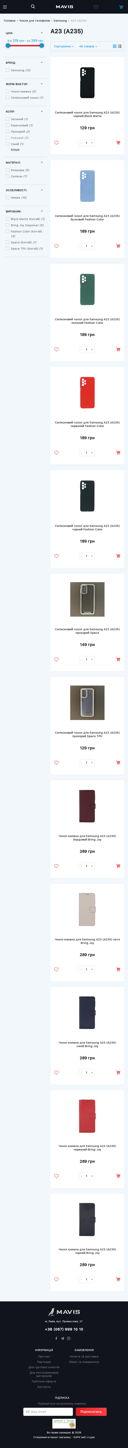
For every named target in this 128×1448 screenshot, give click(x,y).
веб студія (88, 1437)
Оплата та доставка (84, 1356)
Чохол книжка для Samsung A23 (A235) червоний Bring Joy (87, 1148)
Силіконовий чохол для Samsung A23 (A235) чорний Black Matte (87, 114)
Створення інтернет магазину (52, 1437)
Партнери (44, 1361)
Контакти (44, 1386)
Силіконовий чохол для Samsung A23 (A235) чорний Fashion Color (87, 527)
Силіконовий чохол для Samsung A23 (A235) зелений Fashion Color (87, 321)
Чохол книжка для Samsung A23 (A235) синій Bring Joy (87, 1044)
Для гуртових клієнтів (44, 1367)
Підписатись (91, 1411)
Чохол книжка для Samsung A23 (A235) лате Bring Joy (87, 941)
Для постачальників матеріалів (44, 1374)
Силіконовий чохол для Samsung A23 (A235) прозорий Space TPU (87, 734)
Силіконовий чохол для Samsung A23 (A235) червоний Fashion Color (87, 424)
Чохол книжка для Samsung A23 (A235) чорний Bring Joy (87, 1251)
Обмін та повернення (84, 1361)
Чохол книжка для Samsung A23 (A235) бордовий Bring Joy (87, 838)
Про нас (44, 1356)
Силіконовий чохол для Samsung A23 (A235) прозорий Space (87, 631)
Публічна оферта (44, 1381)
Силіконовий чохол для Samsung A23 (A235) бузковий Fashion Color (87, 217)
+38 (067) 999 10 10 (64, 1329)
